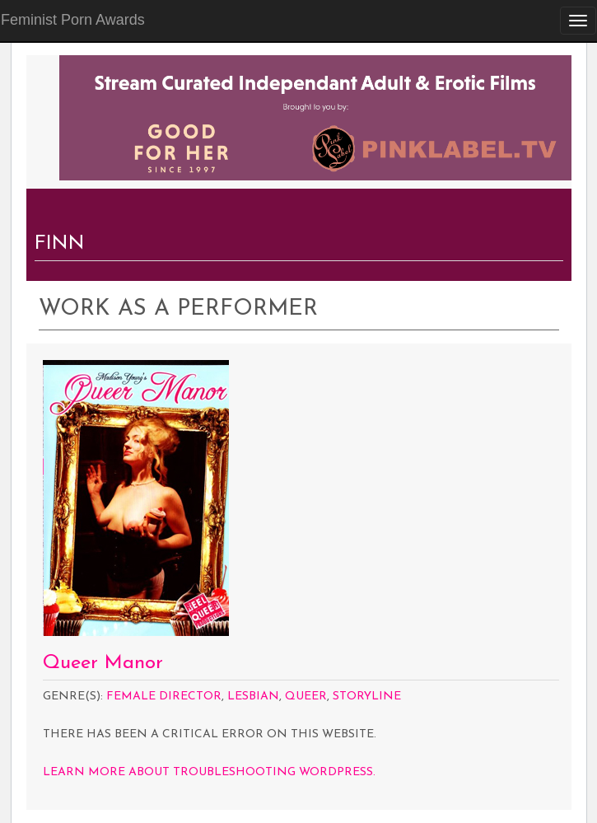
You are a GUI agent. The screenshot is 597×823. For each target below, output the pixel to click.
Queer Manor (103, 663)
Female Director (164, 696)
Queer (306, 696)
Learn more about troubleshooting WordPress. (209, 772)
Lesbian (253, 696)
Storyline (367, 696)
